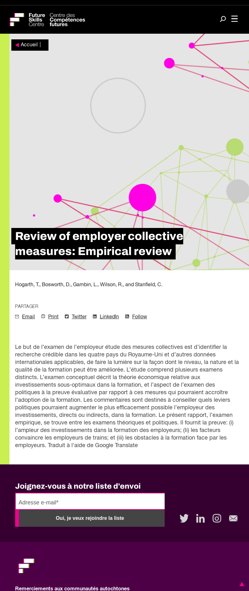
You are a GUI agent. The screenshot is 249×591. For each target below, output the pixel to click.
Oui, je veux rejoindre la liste (90, 518)
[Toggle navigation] (234, 19)
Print (53, 317)
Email (28, 317)
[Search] (223, 19)
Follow (139, 317)
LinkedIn (109, 317)
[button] (241, 584)
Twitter (79, 317)
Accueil (29, 45)
